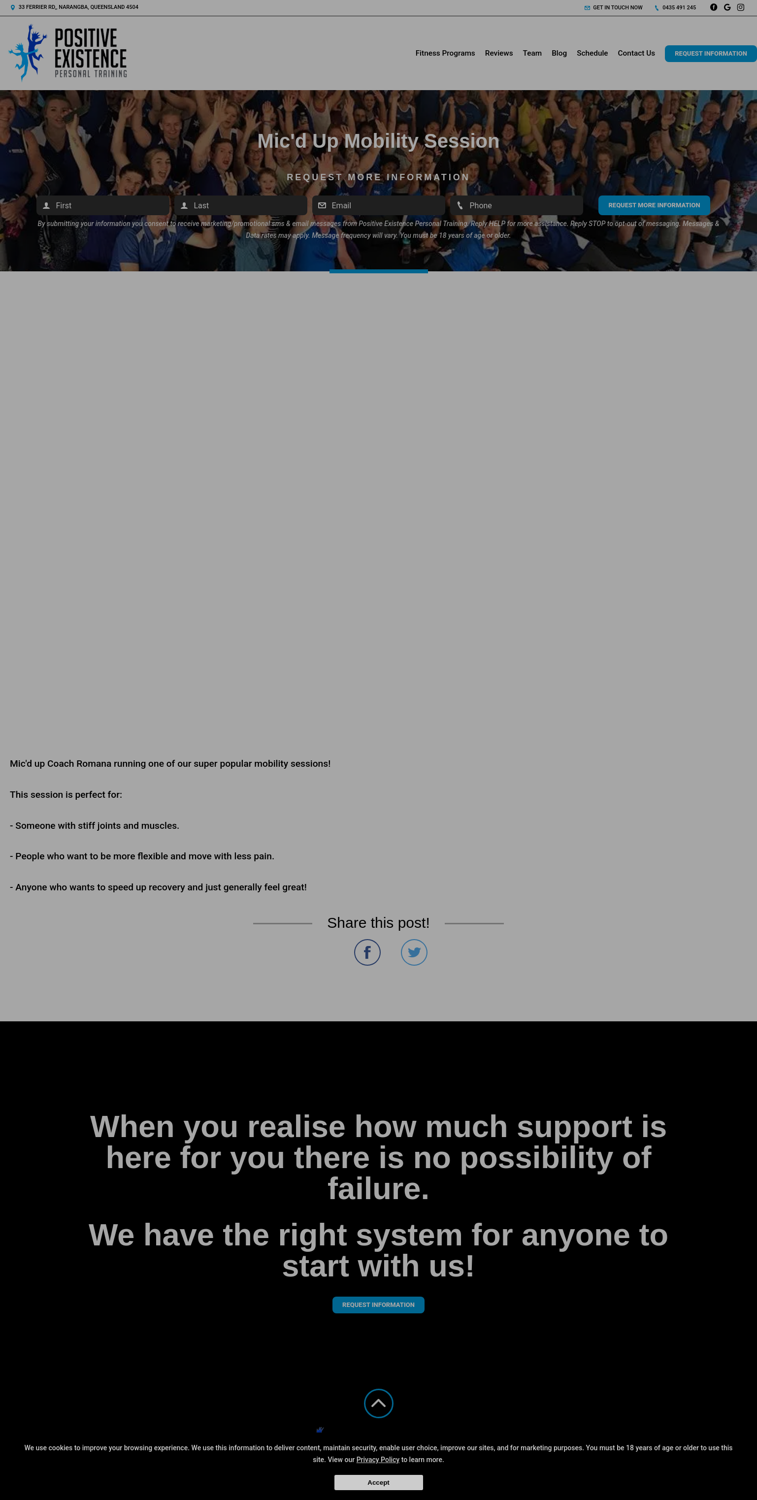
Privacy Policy (378, 1460)
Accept (378, 1482)
